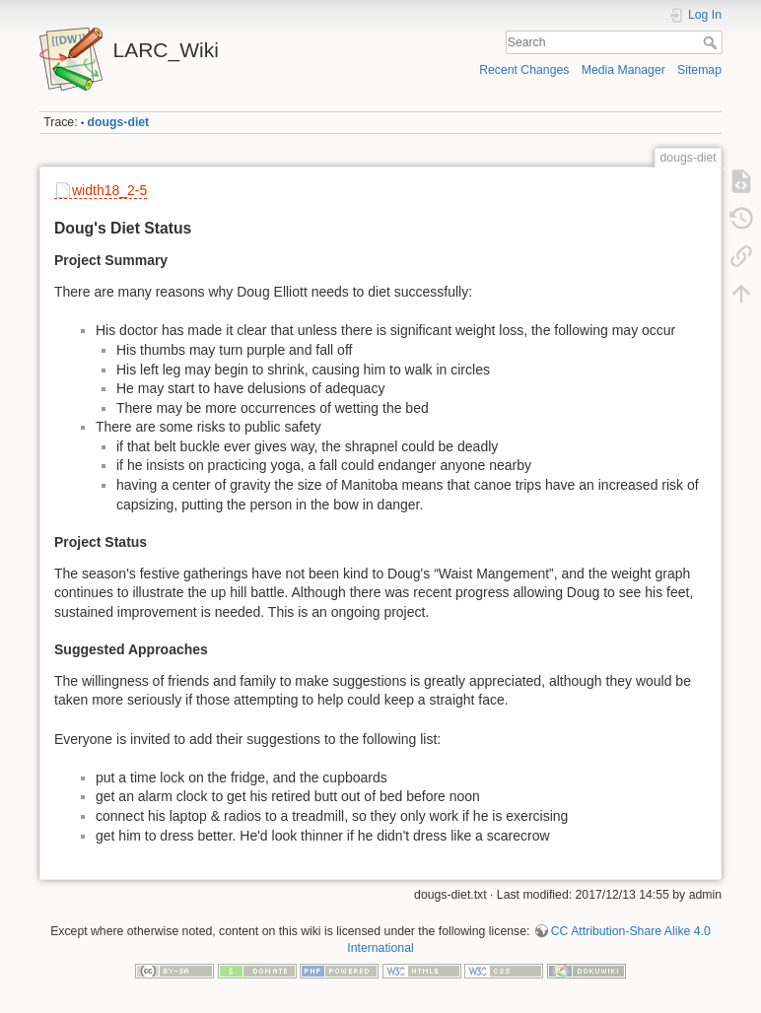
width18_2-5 (109, 190)
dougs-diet (119, 122)
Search (712, 42)
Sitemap (699, 70)
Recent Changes (524, 70)
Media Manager (623, 70)
